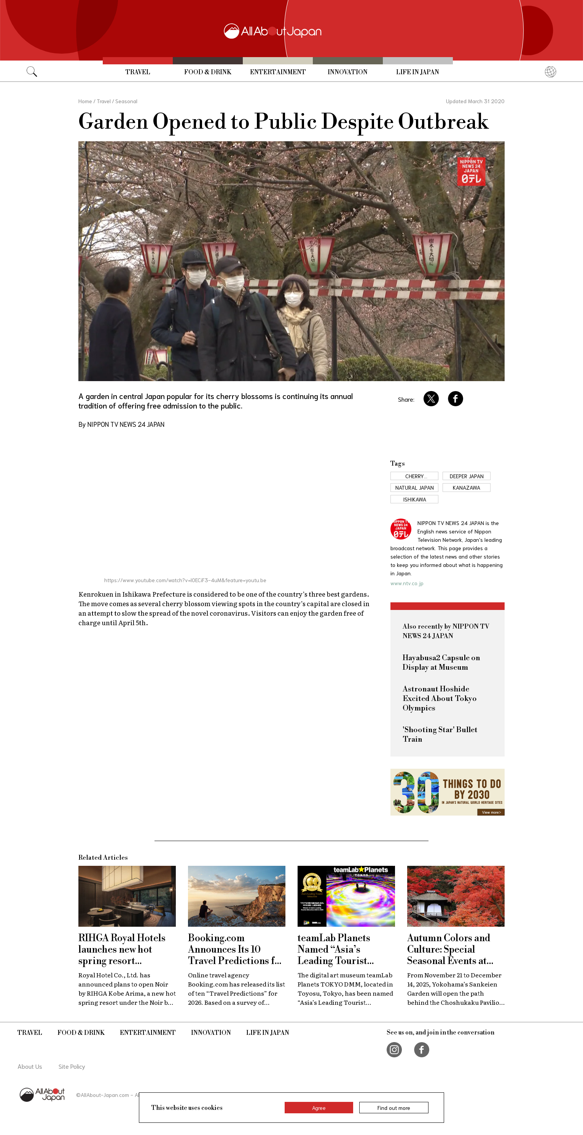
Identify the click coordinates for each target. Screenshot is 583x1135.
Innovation (348, 72)
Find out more (394, 1107)
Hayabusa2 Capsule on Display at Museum (441, 662)
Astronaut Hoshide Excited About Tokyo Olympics (440, 699)
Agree (319, 1107)
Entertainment (278, 72)
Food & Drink (207, 72)
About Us (30, 1066)
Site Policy (72, 1066)
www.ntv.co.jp (407, 582)
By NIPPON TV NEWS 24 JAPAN (121, 424)
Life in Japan (417, 72)
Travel (138, 72)
